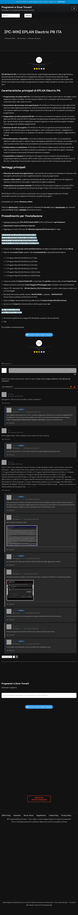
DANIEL (23, 420)
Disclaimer (18, 824)
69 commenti (22, 38)
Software (32, 38)
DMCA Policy (6, 824)
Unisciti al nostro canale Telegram (39, 343)
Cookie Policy (56, 824)
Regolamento (43, 824)
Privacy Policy (68, 824)
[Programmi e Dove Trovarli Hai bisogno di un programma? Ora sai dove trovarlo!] (18, 8)
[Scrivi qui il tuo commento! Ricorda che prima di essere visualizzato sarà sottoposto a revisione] (42, 378)
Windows (39, 38)
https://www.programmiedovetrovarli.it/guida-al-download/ (25, 428)
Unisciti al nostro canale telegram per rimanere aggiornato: (39, 2)
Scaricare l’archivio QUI (12, 224)
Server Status (30, 824)
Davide (22, 507)
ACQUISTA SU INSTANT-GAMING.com (39, 807)
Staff (22, 527)
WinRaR (23, 212)
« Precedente (7, 665)
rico (22, 456)
